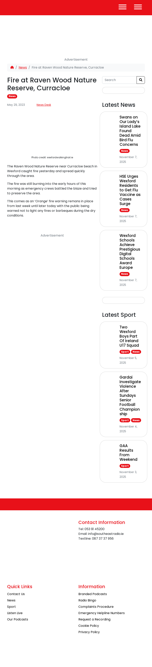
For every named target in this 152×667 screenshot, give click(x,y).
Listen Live (15, 613)
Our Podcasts (17, 619)
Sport (125, 351)
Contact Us (16, 594)
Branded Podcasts (92, 594)
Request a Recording (94, 619)
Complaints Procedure (96, 606)
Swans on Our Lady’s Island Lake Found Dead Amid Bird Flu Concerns (130, 131)
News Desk (44, 105)
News (23, 67)
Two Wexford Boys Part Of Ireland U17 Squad (129, 336)
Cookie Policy (88, 625)
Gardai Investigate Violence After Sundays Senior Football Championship (130, 395)
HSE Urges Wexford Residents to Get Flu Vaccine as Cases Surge (130, 190)
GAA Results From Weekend (128, 452)
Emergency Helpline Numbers (101, 613)
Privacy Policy (89, 632)
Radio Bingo (87, 600)
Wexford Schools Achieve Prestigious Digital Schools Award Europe (130, 251)
